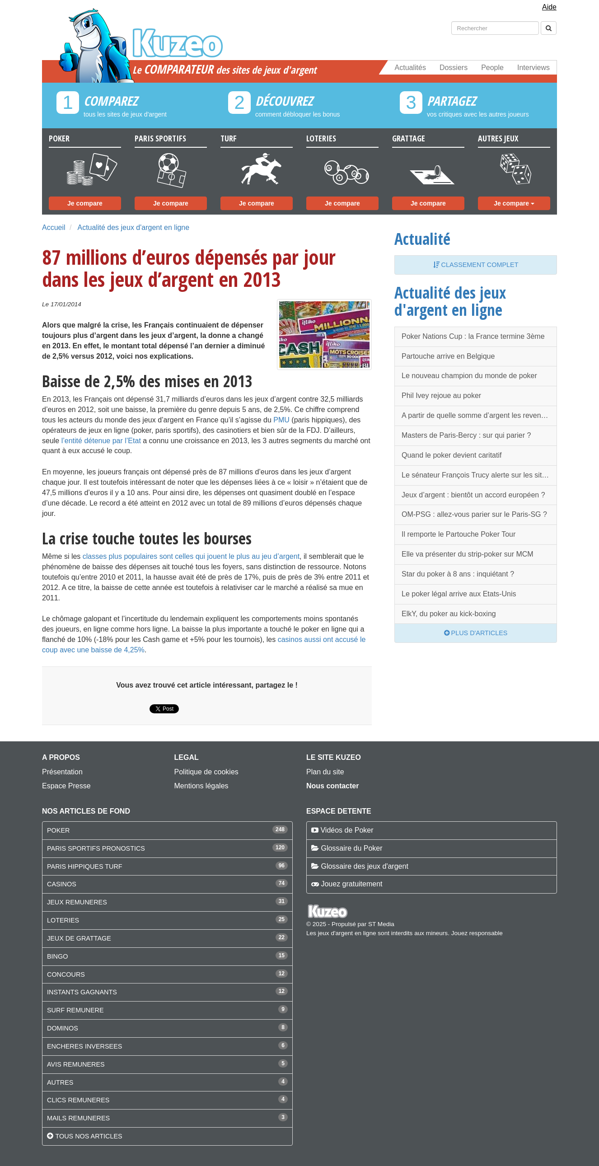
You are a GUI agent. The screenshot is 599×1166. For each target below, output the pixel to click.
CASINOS (61, 884)
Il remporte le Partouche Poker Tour (458, 534)
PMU (281, 420)
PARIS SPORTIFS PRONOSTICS (96, 848)
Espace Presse (66, 786)
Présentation (62, 772)
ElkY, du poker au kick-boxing (449, 614)
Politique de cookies (206, 772)
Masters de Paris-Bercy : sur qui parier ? (466, 435)
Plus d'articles (476, 633)
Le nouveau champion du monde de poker (469, 375)
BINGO (57, 956)
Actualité (422, 238)
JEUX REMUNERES (77, 902)
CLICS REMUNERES (78, 1100)
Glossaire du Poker (351, 848)
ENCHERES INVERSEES (84, 1046)
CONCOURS (66, 974)
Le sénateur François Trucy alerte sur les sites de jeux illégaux (479, 475)
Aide (549, 7)
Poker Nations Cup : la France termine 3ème (473, 336)
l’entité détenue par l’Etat (101, 441)
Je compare (85, 203)
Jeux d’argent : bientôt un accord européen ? (473, 495)
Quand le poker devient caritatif (451, 455)
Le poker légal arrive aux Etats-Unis (459, 594)
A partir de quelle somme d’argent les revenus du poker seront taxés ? (479, 415)
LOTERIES (63, 920)
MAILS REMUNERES (78, 1118)
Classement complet (476, 264)
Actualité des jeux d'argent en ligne (133, 227)
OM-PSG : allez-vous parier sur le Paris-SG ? (474, 514)
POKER (58, 830)
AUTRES (60, 1082)
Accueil (54, 227)
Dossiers (454, 67)
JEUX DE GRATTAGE (79, 938)
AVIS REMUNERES (76, 1064)
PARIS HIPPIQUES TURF (84, 866)
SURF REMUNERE (75, 1010)
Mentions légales (201, 786)
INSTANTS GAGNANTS (82, 992)
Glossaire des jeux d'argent (364, 866)
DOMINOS (62, 1028)
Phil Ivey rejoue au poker (441, 395)
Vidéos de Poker (346, 830)
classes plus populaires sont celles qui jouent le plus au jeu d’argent (191, 556)
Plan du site (325, 772)
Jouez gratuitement (351, 884)
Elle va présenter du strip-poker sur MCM (467, 554)
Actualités (410, 67)
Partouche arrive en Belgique (448, 356)
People (492, 67)
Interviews (533, 67)
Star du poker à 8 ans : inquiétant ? (458, 574)
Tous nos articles (88, 1136)
